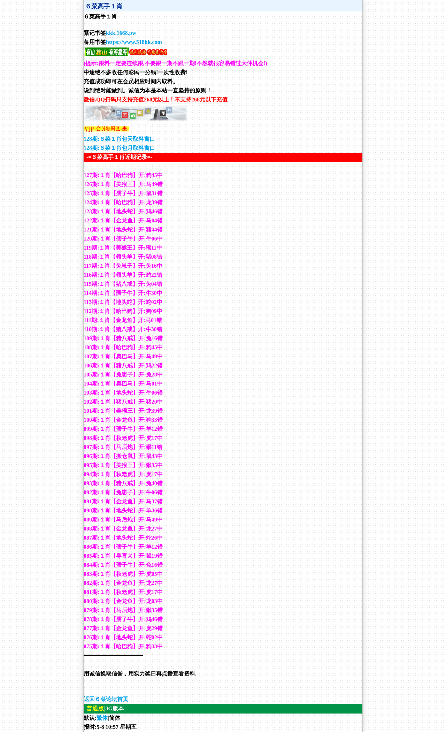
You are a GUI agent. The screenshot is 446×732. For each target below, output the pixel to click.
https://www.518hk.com (134, 42)
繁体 (102, 718)
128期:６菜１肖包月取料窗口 (119, 148)
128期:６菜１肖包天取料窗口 (119, 139)
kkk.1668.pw (121, 33)
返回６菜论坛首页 (106, 699)
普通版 (95, 708)
